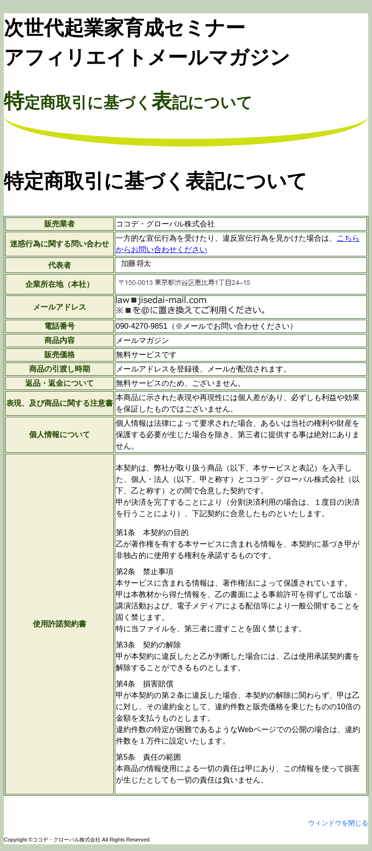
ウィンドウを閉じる (338, 823)
